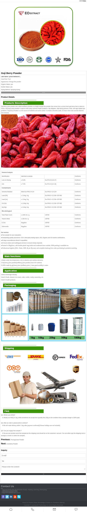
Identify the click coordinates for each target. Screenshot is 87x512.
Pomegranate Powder (17, 440)
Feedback (56, 502)
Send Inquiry (43, 92)
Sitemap (62, 502)
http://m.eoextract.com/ (11, 492)
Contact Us (49, 502)
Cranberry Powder (12, 444)
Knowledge (41, 502)
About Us (25, 502)
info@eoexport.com (10, 491)
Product (31, 502)
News (35, 502)
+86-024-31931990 (9, 490)
